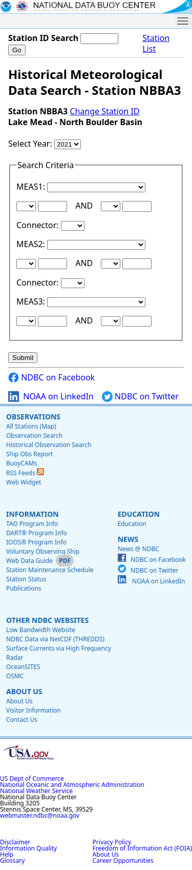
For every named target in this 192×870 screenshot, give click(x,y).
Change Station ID (104, 111)
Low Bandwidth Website (40, 629)
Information (32, 514)
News (128, 539)
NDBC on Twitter (140, 396)
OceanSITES (23, 666)
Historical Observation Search (48, 444)
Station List (155, 43)
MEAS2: (31, 244)
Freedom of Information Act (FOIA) (142, 848)
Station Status (26, 579)
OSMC (15, 676)
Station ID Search (43, 38)
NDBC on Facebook (51, 377)
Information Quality (28, 848)
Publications (23, 588)
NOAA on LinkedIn (51, 396)
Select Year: (31, 143)
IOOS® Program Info (36, 542)
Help (6, 854)
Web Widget (23, 482)
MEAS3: (31, 301)
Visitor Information (33, 710)
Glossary (12, 860)
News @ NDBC (138, 548)
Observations (33, 416)
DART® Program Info (36, 533)
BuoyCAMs (21, 463)
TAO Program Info (32, 523)
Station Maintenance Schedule (50, 569)
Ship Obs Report (29, 454)
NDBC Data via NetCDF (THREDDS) (55, 639)
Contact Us (21, 719)
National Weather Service (36, 790)
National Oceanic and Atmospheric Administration (72, 784)
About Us (24, 691)
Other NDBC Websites (47, 620)
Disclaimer (15, 842)
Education (139, 514)
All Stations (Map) (31, 426)
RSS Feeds (25, 473)
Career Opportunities (123, 860)
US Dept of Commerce (32, 778)
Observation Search (34, 435)
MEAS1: (31, 186)
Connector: (38, 225)
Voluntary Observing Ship (42, 551)
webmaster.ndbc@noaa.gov (39, 815)
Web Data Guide (29, 560)
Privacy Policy (112, 842)
